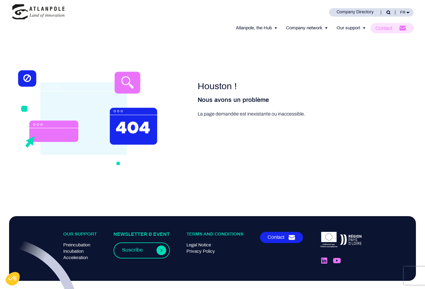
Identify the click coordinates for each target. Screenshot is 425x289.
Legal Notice (198, 245)
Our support (348, 28)
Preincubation (76, 245)
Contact (383, 28)
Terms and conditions (214, 234)
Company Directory (355, 12)
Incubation (73, 251)
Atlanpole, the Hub (254, 28)
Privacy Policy (200, 251)
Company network (304, 28)
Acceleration (75, 258)
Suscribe (132, 250)
